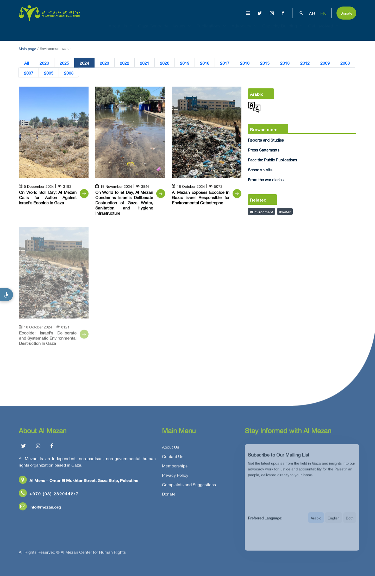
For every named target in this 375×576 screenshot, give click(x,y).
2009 (325, 62)
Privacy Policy (175, 477)
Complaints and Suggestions (189, 486)
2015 (265, 62)
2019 (184, 62)
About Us (121, 30)
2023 (104, 62)
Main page (27, 48)
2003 (68, 72)
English (334, 522)
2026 (44, 62)
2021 (144, 62)
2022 (124, 62)
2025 (64, 62)
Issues (182, 30)
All (26, 62)
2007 (28, 72)
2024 (84, 62)
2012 (305, 62)
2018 (204, 62)
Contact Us (172, 458)
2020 (164, 62)
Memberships (175, 467)
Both (350, 522)
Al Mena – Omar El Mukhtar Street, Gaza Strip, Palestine (78, 482)
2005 (48, 72)
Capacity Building (283, 30)
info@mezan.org (40, 509)
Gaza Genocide (153, 30)
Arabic (316, 522)
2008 (345, 62)
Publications (211, 30)
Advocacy (245, 30)
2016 (244, 62)
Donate (346, 12)
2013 (285, 62)
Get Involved (324, 30)
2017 (224, 62)
